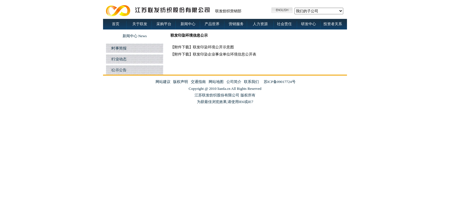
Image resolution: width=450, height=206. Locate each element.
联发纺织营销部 (228, 11)
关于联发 (139, 24)
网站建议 (163, 82)
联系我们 (251, 82)
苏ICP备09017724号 (280, 82)
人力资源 (260, 24)
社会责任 (284, 24)
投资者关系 (332, 24)
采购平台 (163, 24)
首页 (115, 24)
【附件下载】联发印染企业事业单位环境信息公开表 (213, 54)
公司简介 (233, 82)
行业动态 (118, 59)
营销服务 (236, 24)
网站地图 (216, 82)
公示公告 (118, 70)
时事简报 (118, 48)
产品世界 (212, 24)
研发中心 (308, 24)
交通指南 (198, 82)
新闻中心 (188, 24)
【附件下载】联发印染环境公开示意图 (202, 47)
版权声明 (180, 82)
